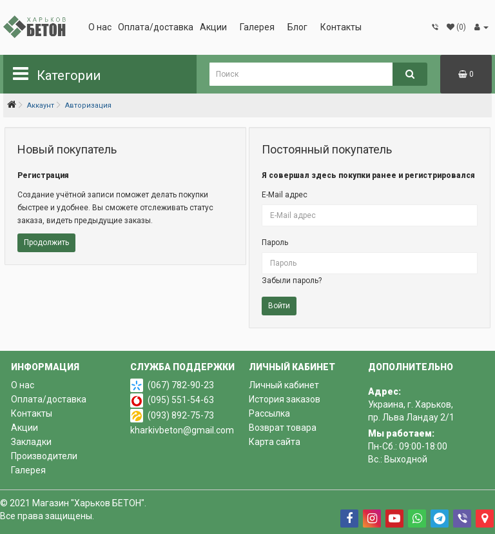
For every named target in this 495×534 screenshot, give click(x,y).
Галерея (257, 27)
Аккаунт (40, 105)
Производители (44, 456)
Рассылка (269, 413)
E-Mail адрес (284, 194)
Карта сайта (274, 442)
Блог (297, 27)
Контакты (341, 27)
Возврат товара (282, 427)
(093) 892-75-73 (181, 415)
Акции (213, 27)
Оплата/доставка (155, 27)
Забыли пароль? (292, 280)
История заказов (284, 399)
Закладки (31, 442)
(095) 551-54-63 (181, 400)
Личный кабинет (284, 385)
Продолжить (46, 242)
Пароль (275, 242)
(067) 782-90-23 (181, 385)
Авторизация (88, 105)
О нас (100, 27)
